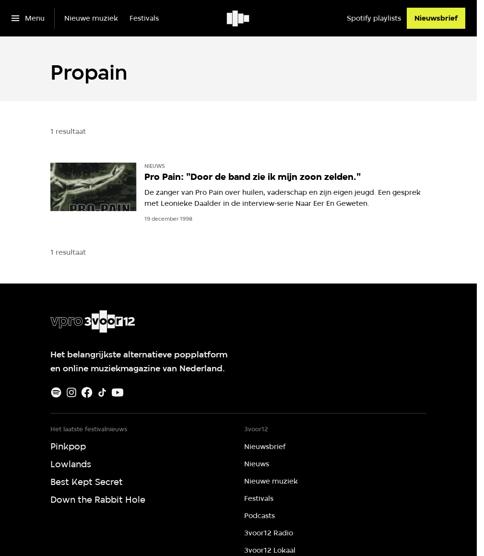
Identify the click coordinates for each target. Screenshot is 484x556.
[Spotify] (56, 392)
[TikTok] (102, 392)
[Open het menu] (28, 18)
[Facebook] (87, 392)
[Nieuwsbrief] (436, 18)
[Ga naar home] (238, 18)
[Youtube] (117, 392)
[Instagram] (71, 392)
